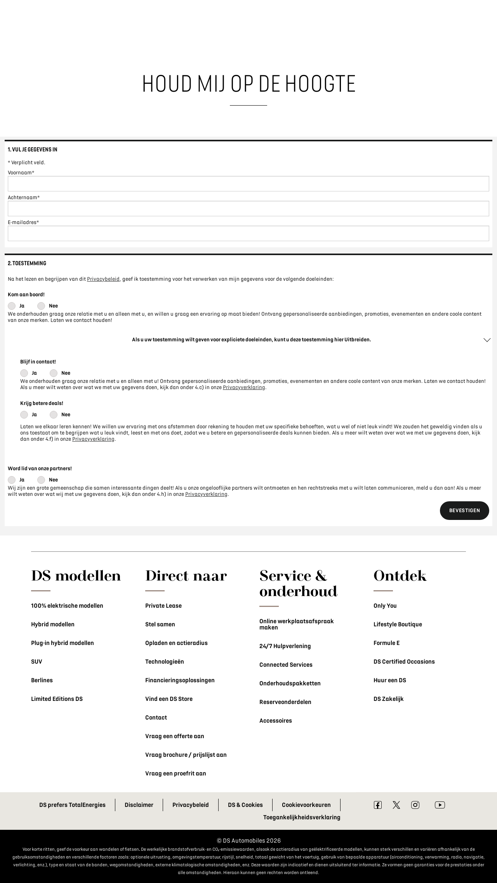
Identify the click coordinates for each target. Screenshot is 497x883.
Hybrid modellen (53, 624)
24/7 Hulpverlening (285, 646)
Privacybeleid (103, 279)
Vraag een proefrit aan (175, 773)
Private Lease (163, 605)
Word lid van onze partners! (40, 468)
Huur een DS (390, 680)
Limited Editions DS (57, 698)
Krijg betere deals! (41, 403)
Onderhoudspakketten (290, 683)
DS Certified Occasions (404, 661)
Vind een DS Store (169, 698)
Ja (21, 306)
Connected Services (286, 664)
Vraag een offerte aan (174, 736)
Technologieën (164, 661)
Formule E (387, 643)
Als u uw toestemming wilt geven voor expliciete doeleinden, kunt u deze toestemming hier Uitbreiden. (251, 339)
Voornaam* (21, 173)
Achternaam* (24, 197)
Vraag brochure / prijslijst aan (186, 754)
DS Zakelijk (389, 698)
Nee (53, 306)
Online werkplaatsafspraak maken (296, 624)
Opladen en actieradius (176, 643)
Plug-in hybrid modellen (62, 643)
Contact (156, 717)
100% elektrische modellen (67, 605)
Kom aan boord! (26, 294)
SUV (36, 661)
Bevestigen (464, 510)
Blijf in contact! (38, 362)
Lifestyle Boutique (398, 624)
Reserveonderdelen (285, 702)
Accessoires (275, 720)
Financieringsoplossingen (180, 680)
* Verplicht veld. (26, 162)
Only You (385, 605)
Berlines (42, 680)
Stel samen (160, 624)
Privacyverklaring (244, 387)
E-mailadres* (23, 222)
